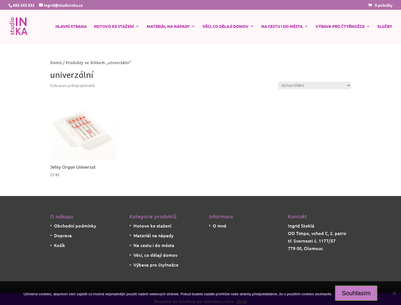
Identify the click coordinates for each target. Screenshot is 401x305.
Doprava (63, 235)
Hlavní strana (71, 26)
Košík (59, 245)
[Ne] (394, 293)
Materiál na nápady (168, 26)
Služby (384, 26)
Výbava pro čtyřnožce (340, 26)
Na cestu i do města (282, 26)
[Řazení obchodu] (314, 85)
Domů (56, 62)
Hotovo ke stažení (114, 26)
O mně (219, 225)
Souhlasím (356, 293)
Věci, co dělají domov (225, 26)
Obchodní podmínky (75, 225)
